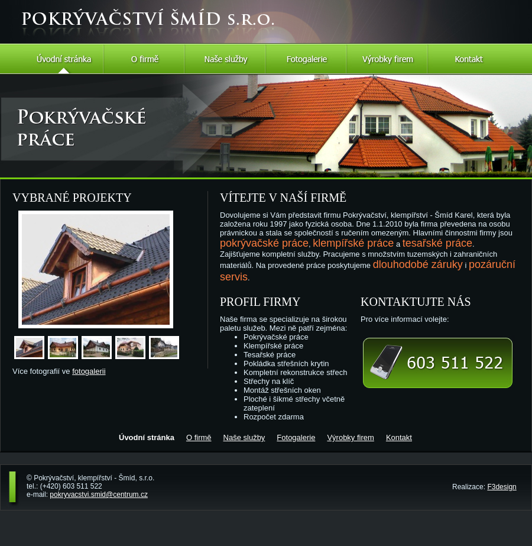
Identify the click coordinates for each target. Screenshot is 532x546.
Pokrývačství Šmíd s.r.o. (84, 7)
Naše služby (225, 58)
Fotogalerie (306, 58)
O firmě (144, 58)
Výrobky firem (387, 58)
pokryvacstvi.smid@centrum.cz (99, 494)
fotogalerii (88, 371)
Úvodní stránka (63, 58)
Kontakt (468, 58)
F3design (501, 487)
